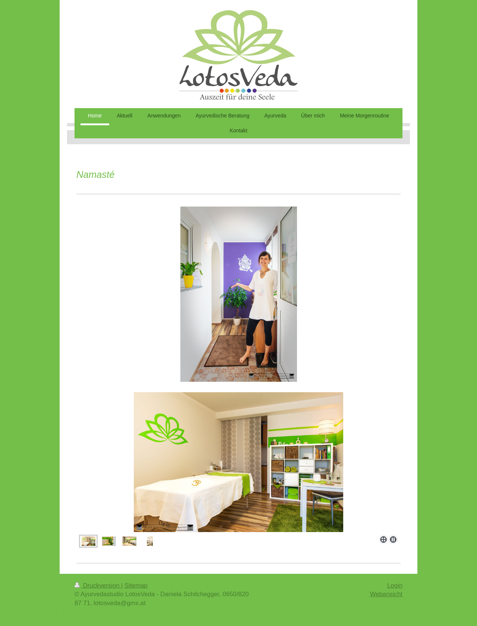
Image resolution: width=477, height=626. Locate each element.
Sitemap (136, 585)
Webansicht (386, 594)
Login (394, 585)
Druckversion (98, 585)
